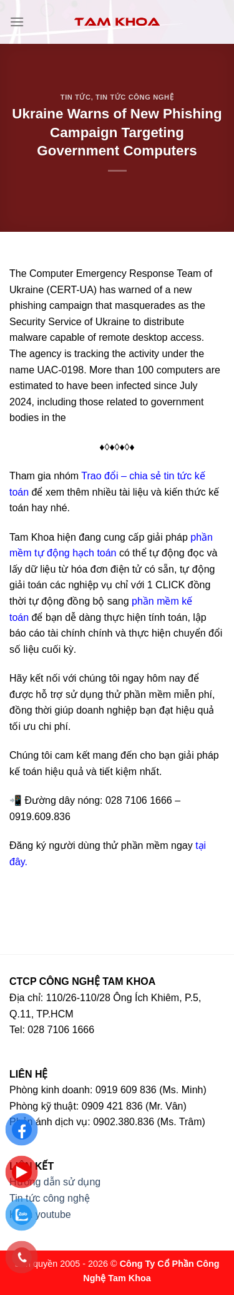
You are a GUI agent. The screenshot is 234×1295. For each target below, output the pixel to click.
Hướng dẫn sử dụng (54, 1182)
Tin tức (76, 97)
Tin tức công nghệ (134, 97)
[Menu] (16, 21)
